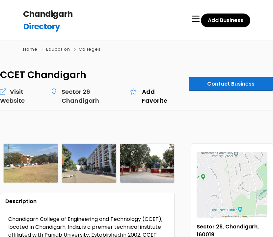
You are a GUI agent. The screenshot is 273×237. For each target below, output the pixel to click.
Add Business (225, 20)
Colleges (90, 49)
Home (30, 49)
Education (58, 49)
